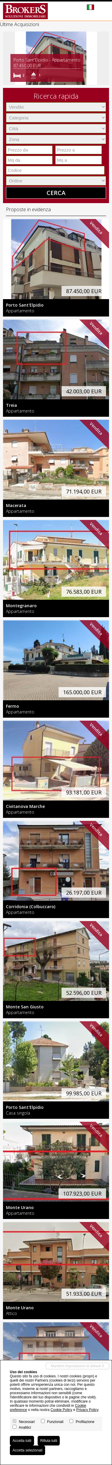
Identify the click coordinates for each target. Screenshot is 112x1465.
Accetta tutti (22, 1441)
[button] (8, 58)
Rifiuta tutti (48, 1441)
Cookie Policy (61, 1410)
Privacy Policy (87, 1410)
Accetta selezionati (27, 1450)
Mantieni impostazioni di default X (77, 1366)
